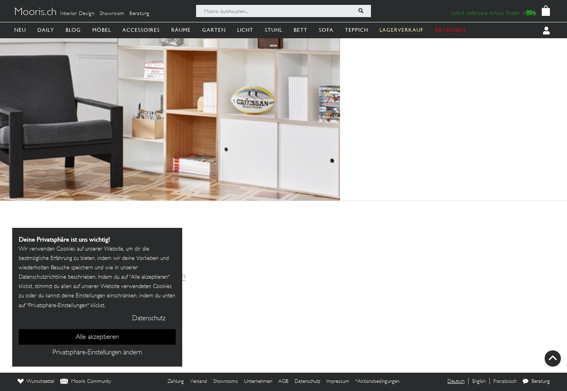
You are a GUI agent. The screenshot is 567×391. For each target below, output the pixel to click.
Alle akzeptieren (97, 337)
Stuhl (273, 30)
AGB (283, 381)
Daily (45, 30)
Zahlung (176, 381)
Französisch (505, 381)
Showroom (112, 13)
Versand (198, 381)
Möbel (101, 30)
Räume (181, 30)
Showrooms (225, 381)
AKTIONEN (450, 30)
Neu (20, 30)
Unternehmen (258, 381)
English (479, 381)
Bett (300, 30)
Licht (245, 30)
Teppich (356, 30)
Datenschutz (307, 381)
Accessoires (141, 30)
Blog (73, 30)
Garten (214, 30)
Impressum (337, 381)
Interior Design (77, 13)
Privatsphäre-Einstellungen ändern (97, 352)
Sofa (326, 30)
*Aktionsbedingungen (377, 381)
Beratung (139, 13)
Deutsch (456, 381)
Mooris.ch (35, 12)
